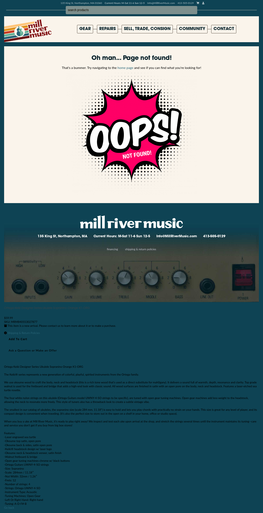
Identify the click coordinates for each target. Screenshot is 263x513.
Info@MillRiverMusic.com (161, 3)
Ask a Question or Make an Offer (33, 350)
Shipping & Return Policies (140, 249)
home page (125, 68)
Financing (112, 249)
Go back (9, 507)
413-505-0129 (214, 236)
